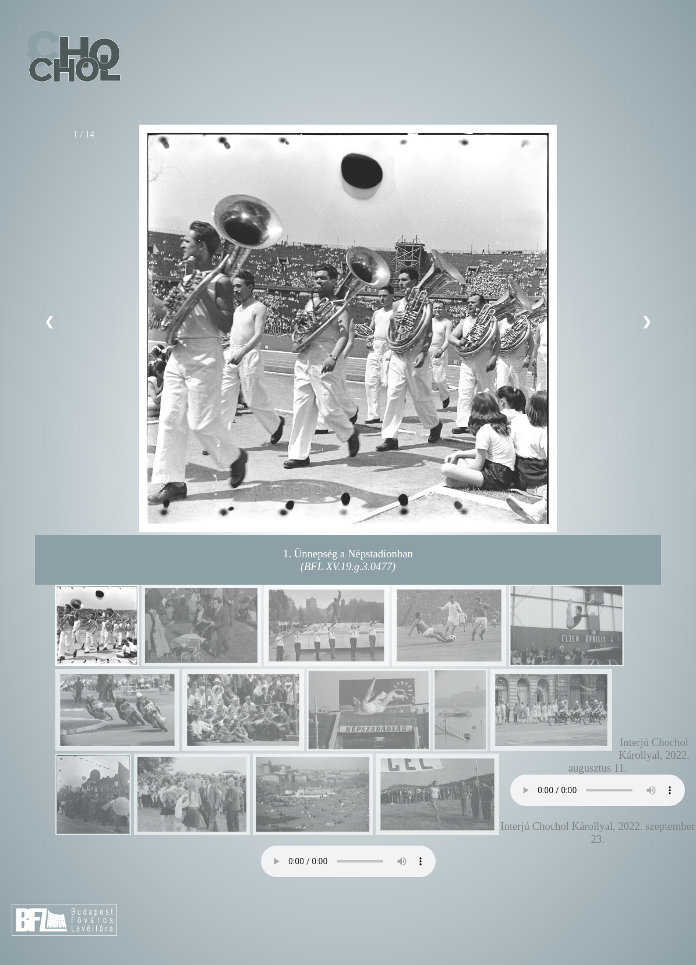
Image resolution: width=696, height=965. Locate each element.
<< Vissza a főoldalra (72, 57)
